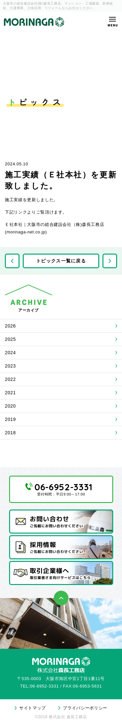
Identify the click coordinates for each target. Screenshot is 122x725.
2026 (10, 325)
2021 (10, 392)
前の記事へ (12, 261)
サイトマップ (32, 707)
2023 (10, 366)
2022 (10, 379)
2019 (10, 419)
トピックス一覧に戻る (61, 260)
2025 (10, 339)
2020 (10, 406)
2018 (10, 432)
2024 (10, 352)
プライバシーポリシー (85, 707)
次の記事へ (109, 261)
